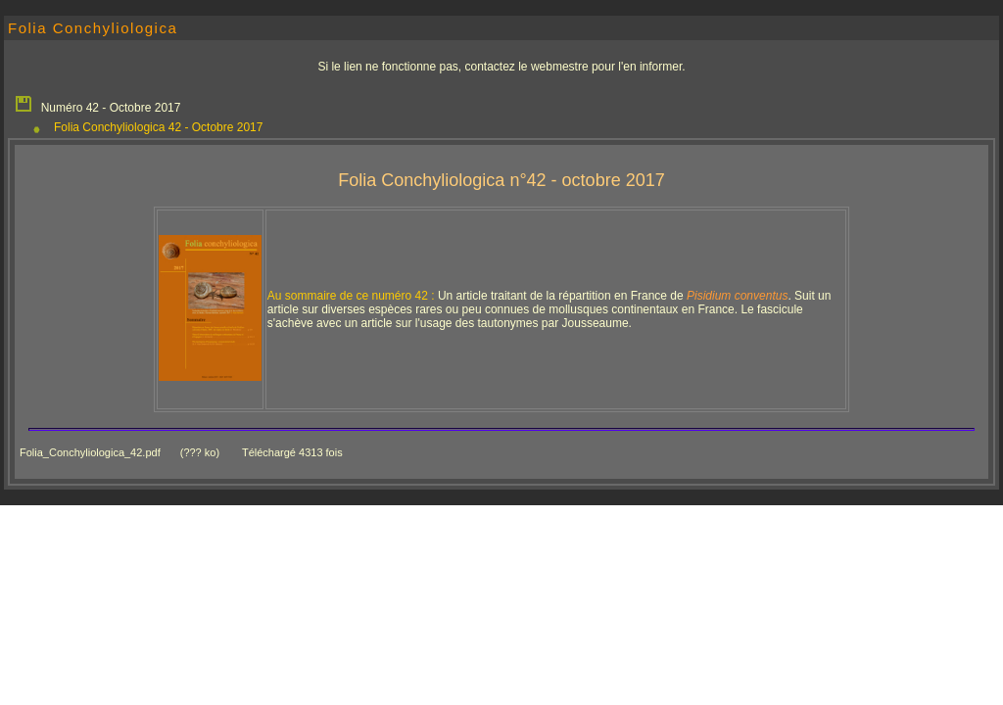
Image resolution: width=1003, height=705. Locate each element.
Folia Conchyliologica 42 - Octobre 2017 (158, 127)
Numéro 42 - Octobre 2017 (97, 103)
